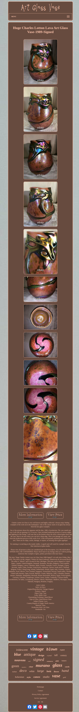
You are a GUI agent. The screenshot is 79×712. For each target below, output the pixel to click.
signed (38, 659)
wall (29, 661)
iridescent (22, 649)
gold (64, 677)
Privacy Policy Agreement (40, 694)
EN (39, 702)
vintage (37, 649)
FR (42, 702)
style (29, 677)
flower (56, 672)
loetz (49, 671)
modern (24, 667)
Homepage (40, 687)
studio (46, 676)
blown (51, 650)
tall (56, 655)
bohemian (19, 677)
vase (56, 675)
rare (62, 649)
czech (67, 667)
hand (65, 671)
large (40, 671)
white (31, 671)
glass (57, 665)
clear (31, 667)
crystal (49, 655)
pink (57, 661)
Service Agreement (40, 698)
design (41, 655)
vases (64, 660)
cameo (36, 676)
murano (43, 665)
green (15, 666)
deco (23, 670)
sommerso (50, 661)
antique (30, 654)
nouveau (20, 660)
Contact (40, 691)
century (63, 655)
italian (14, 672)
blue (17, 654)
